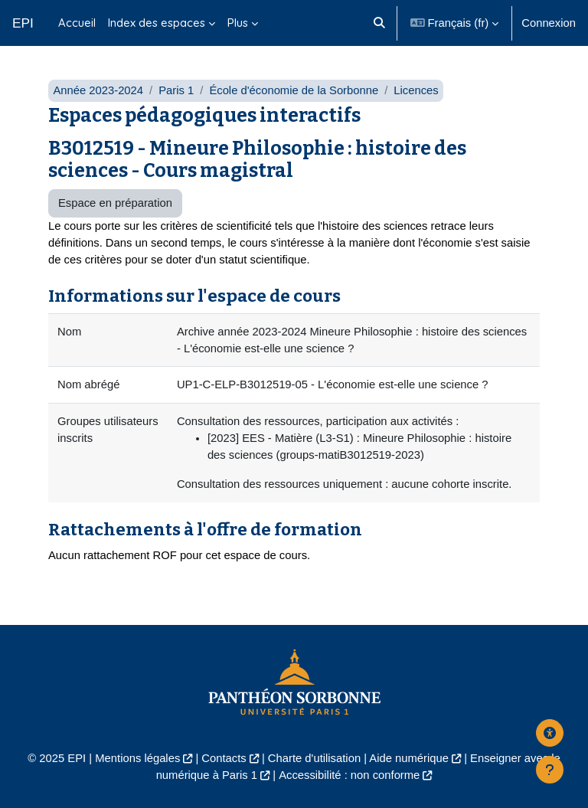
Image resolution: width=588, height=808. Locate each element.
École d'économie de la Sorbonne (293, 90)
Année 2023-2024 (98, 90)
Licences (416, 90)
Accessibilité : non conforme (349, 775)
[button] (380, 23)
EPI (23, 23)
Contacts (223, 758)
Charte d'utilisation (314, 758)
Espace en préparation (115, 203)
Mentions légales (137, 758)
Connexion (548, 23)
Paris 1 (176, 90)
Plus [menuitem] (237, 22)
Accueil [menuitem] (77, 22)
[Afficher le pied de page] (550, 769)
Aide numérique (409, 758)
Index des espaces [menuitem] (156, 22)
